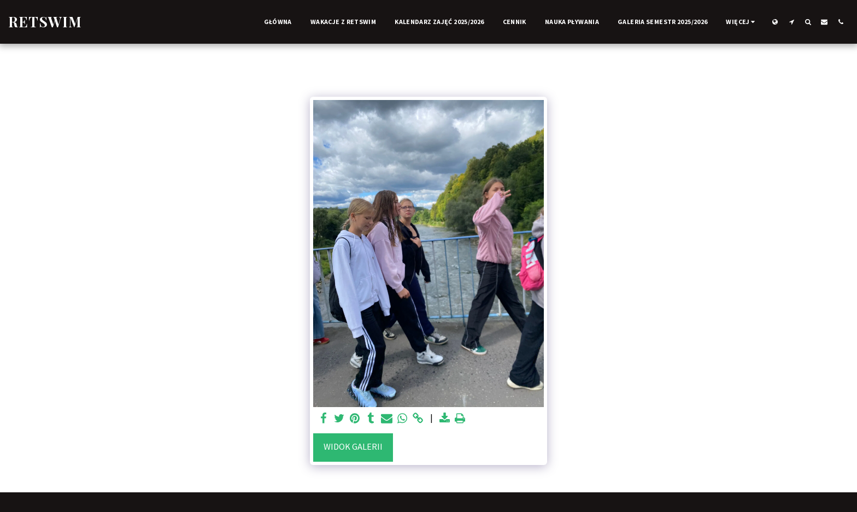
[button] (791, 21)
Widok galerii (353, 446)
